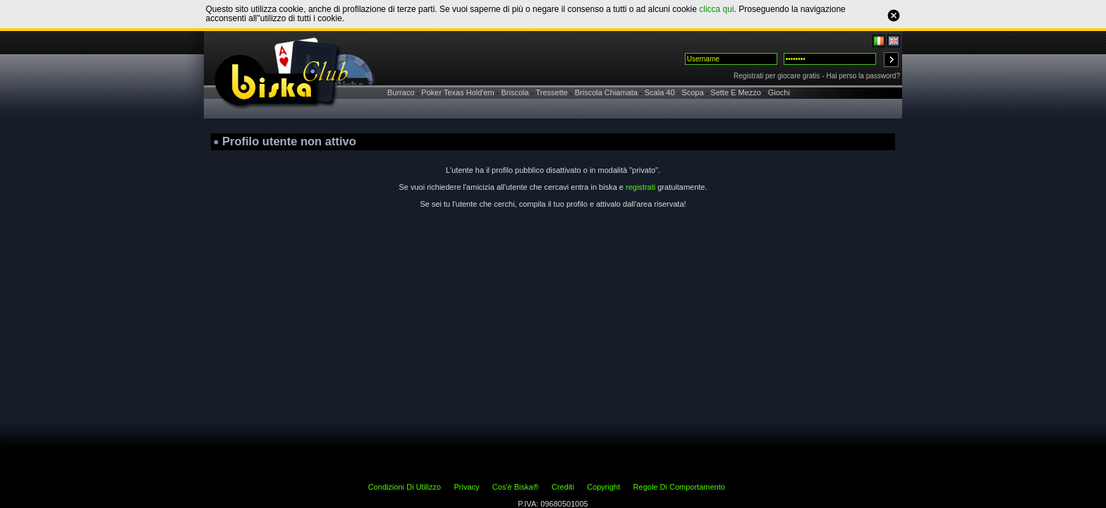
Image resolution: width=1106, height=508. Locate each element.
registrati (640, 187)
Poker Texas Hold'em (457, 92)
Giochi (779, 92)
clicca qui (716, 9)
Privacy (466, 487)
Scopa (692, 92)
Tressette (551, 92)
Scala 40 (660, 92)
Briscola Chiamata (606, 92)
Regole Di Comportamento (679, 487)
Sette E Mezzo (735, 92)
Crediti (563, 487)
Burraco (401, 92)
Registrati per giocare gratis (777, 76)
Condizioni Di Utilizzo (404, 487)
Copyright (603, 487)
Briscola (515, 92)
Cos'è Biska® (515, 487)
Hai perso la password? (864, 76)
